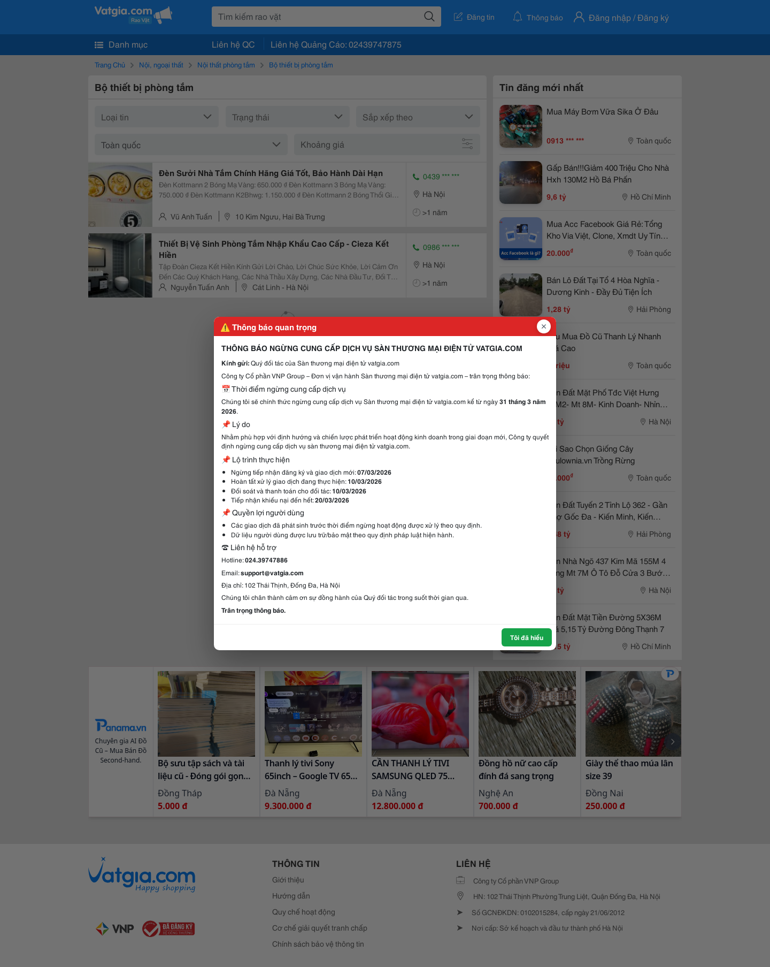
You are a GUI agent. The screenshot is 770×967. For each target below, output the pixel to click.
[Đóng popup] (544, 326)
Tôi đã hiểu (526, 637)
